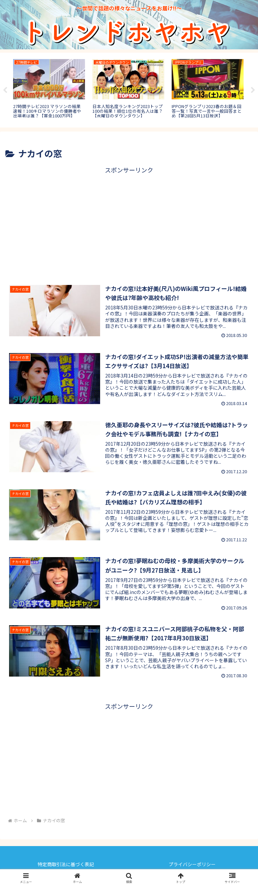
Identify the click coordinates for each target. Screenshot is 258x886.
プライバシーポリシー (192, 864)
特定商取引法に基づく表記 (66, 864)
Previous (5, 90)
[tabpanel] (49, 89)
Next (253, 90)
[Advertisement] (129, 222)
